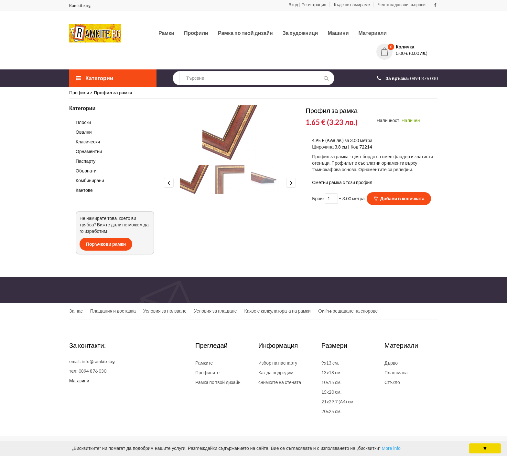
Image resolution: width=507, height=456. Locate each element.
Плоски (83, 122)
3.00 (354, 140)
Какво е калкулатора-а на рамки (277, 311)
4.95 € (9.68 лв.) (328, 140)
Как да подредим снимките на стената (279, 377)
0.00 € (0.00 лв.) (411, 53)
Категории (94, 78)
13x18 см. (331, 372)
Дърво (391, 363)
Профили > (81, 92)
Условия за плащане (215, 311)
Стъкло (392, 382)
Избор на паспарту (277, 363)
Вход (293, 4)
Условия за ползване (165, 311)
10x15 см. (331, 382)
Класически (88, 141)
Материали (373, 33)
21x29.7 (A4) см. (337, 401)
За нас (76, 311)
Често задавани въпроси (402, 4)
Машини (338, 33)
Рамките (204, 363)
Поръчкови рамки (106, 244)
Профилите (207, 372)
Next (291, 183)
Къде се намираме (352, 4)
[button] (407, 47)
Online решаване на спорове (348, 311)
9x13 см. (330, 363)
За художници (300, 33)
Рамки (166, 33)
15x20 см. (331, 392)
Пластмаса (396, 372)
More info (391, 448)
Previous (169, 183)
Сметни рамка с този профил (342, 182)
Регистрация (314, 4)
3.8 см (341, 147)
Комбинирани (90, 180)
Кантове (84, 190)
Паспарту (85, 161)
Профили (196, 33)
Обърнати (86, 170)
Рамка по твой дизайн (245, 33)
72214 (365, 147)
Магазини (79, 380)
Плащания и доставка (113, 311)
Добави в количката (399, 198)
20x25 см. (331, 411)
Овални (84, 132)
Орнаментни (89, 151)
